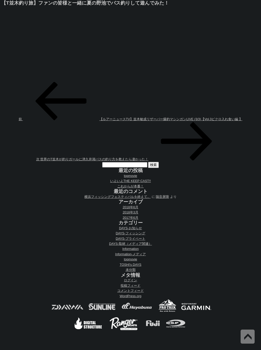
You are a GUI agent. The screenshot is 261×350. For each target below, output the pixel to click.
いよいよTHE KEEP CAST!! (130, 181)
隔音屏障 (162, 197)
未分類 (131, 270)
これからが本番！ (130, 186)
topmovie (130, 176)
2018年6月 (130, 207)
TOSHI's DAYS (130, 265)
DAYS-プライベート (130, 238)
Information (130, 249)
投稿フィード (130, 285)
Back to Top (248, 337)
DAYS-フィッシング (130, 233)
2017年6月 (130, 218)
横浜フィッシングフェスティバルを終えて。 (117, 197)
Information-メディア (130, 254)
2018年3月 (130, 212)
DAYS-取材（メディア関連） (130, 244)
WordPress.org (130, 296)
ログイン (130, 280)
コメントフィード (130, 291)
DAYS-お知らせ (130, 228)
